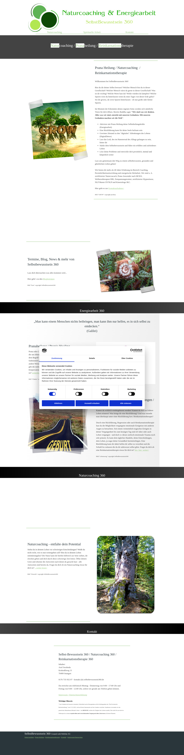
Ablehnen (58, 403)
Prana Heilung (39, 737)
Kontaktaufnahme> (116, 188)
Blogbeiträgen (48, 279)
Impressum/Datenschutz (75, 737)
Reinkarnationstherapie (52, 737)
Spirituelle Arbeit (92, 32)
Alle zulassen (125, 403)
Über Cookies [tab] (127, 358)
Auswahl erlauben (92, 403)
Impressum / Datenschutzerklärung (73, 695)
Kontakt (130, 32)
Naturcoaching (54, 32)
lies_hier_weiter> (142, 450)
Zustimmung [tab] (57, 358)
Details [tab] (92, 358)
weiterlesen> (37, 373)
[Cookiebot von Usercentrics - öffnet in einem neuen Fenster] (132, 350)
